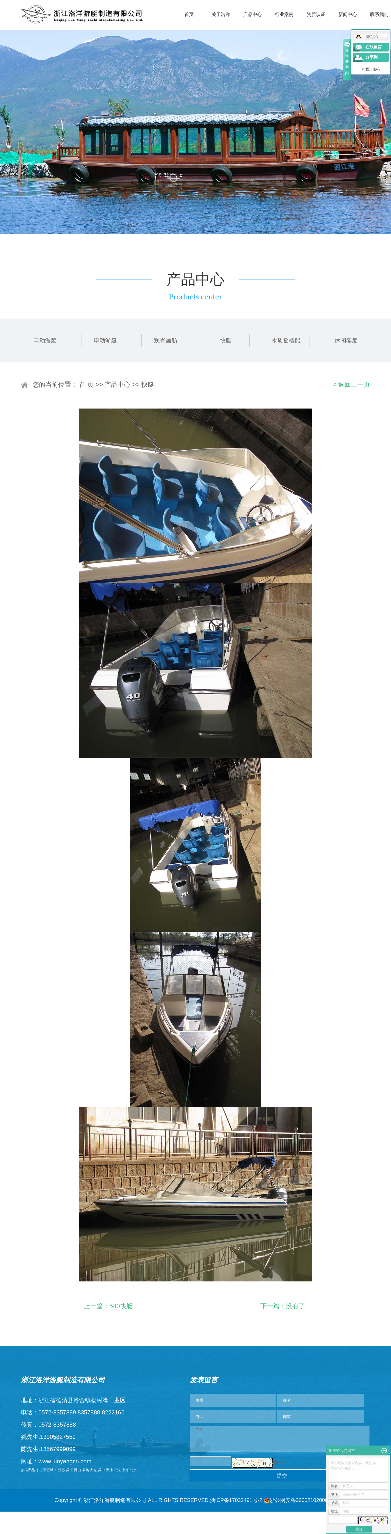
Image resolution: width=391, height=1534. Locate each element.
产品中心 (252, 14)
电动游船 (45, 340)
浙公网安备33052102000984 (300, 1500)
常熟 (85, 1470)
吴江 (69, 1470)
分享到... (373, 57)
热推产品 (28, 1470)
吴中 (101, 1470)
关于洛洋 (221, 14)
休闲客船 (346, 340)
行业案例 (284, 14)
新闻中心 (347, 14)
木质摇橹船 (286, 340)
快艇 (226, 340)
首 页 (86, 384)
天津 (109, 1470)
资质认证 (316, 14)
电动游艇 (105, 340)
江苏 (61, 1470)
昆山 (77, 1470)
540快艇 (121, 1306)
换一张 (279, 1463)
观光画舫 (165, 340)
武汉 (117, 1470)
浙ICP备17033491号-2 (236, 1500)
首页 (189, 14)
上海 (125, 1470)
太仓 (93, 1470)
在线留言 (373, 47)
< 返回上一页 (351, 384)
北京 (133, 1470)
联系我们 (379, 14)
